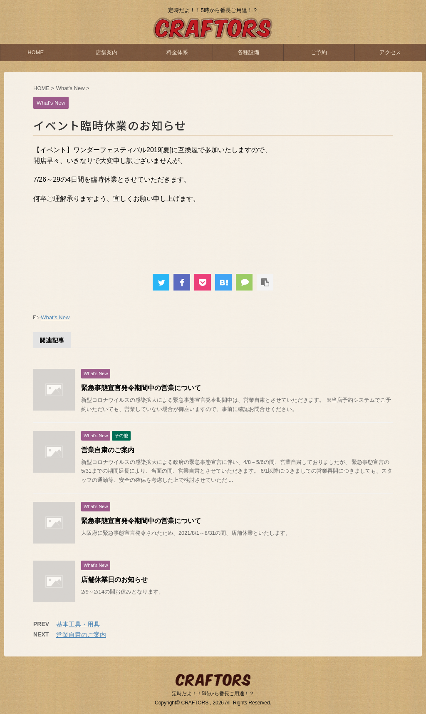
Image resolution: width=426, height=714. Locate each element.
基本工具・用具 (78, 624)
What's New (55, 317)
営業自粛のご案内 (107, 449)
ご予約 (319, 52)
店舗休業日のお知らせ (114, 579)
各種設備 (248, 52)
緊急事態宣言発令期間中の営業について (141, 387)
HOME (35, 52)
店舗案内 (106, 52)
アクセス (390, 52)
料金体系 (177, 52)
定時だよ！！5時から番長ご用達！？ (213, 693)
